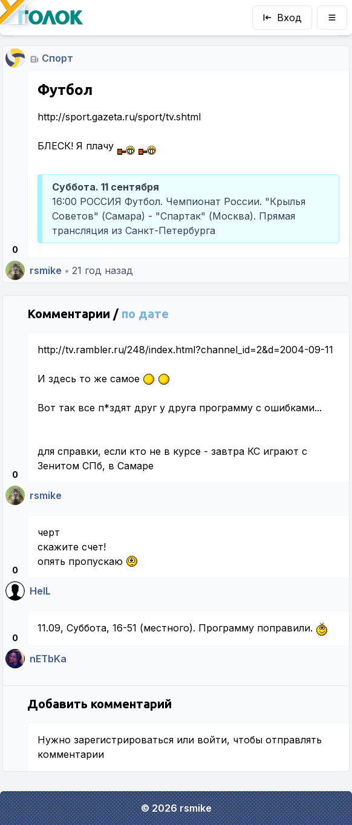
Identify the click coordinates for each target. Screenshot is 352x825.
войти (212, 740)
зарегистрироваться (124, 740)
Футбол (65, 90)
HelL (40, 591)
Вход (282, 17)
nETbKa (48, 659)
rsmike (46, 270)
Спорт (57, 58)
